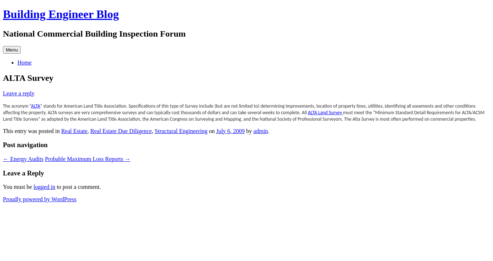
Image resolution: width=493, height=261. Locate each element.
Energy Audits (23, 159)
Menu (12, 50)
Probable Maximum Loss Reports (88, 159)
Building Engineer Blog (61, 14)
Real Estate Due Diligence (121, 131)
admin (260, 131)
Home (24, 62)
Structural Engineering (181, 131)
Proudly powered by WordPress (39, 199)
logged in (44, 187)
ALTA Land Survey (325, 112)
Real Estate (74, 131)
